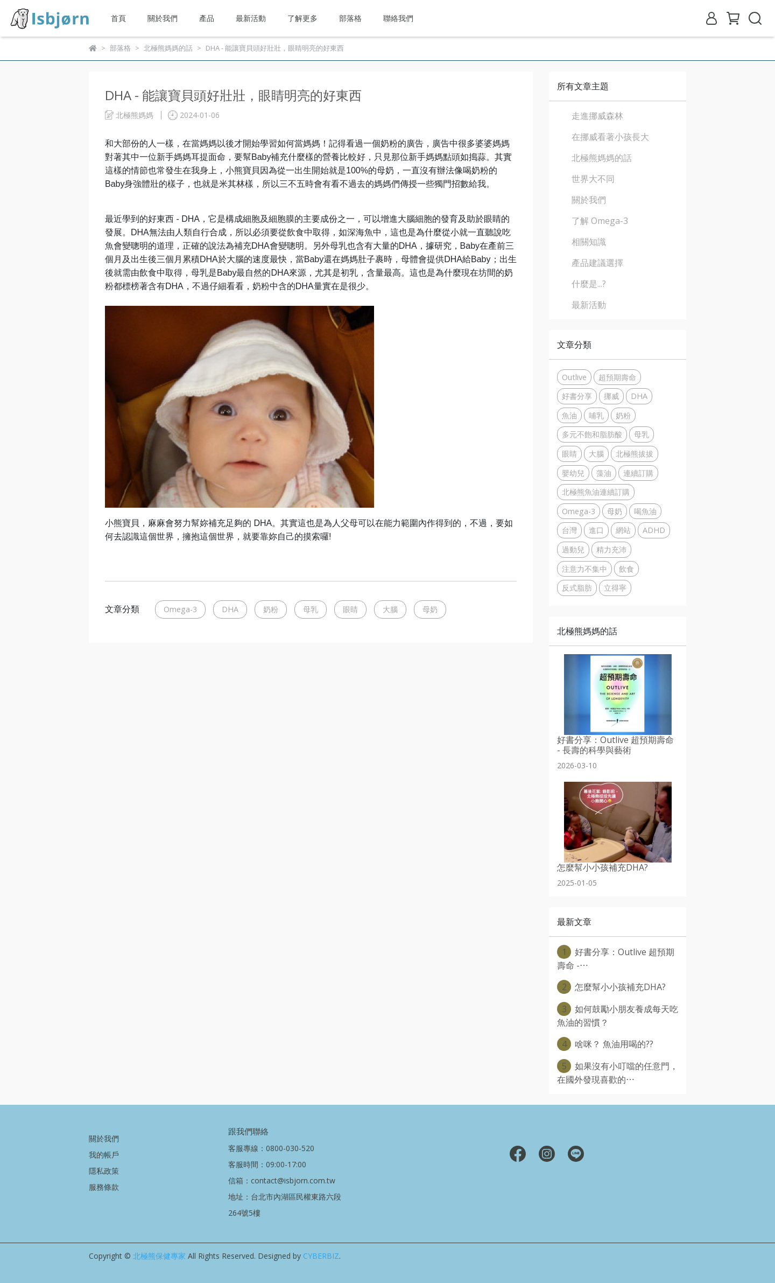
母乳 (310, 609)
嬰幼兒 (573, 473)
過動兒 (573, 549)
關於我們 (162, 18)
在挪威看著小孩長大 (610, 137)
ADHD (654, 530)
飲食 (626, 569)
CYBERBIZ (321, 1256)
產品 (206, 18)
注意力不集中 (584, 569)
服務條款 (104, 1187)
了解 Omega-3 (600, 221)
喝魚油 (645, 511)
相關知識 (589, 242)
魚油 (569, 415)
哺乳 (596, 415)
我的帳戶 (104, 1154)
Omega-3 (180, 609)
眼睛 (350, 609)
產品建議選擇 (597, 263)
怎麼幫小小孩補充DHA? (611, 987)
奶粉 (270, 609)
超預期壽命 (617, 377)
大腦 (390, 609)
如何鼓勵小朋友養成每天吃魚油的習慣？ (617, 1015)
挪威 (611, 396)
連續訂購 (638, 473)
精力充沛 (611, 549)
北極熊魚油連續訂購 (596, 492)
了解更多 (302, 18)
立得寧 (615, 588)
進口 (596, 530)
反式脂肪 (577, 588)
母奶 (430, 609)
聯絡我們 (398, 18)
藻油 (603, 473)
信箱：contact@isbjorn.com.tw (281, 1180)
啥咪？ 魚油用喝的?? (605, 1044)
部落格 (350, 18)
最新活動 (251, 18)
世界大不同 (593, 179)
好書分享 (577, 396)
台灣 (569, 530)
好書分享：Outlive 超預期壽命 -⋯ (615, 958)
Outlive (574, 377)
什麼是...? (589, 284)
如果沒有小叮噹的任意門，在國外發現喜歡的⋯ (617, 1072)
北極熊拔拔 (634, 453)
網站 (623, 530)
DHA (230, 609)
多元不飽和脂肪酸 (592, 434)
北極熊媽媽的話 (602, 158)
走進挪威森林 (597, 116)
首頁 (118, 18)
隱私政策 (104, 1171)
